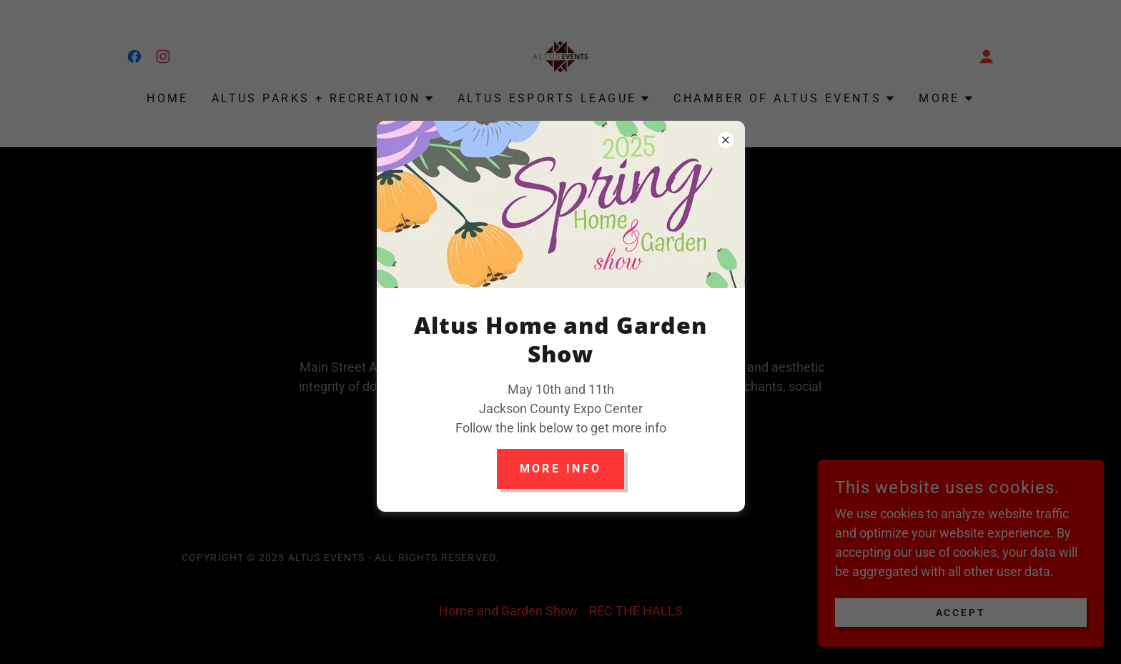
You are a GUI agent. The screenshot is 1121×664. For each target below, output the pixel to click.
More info (561, 468)
